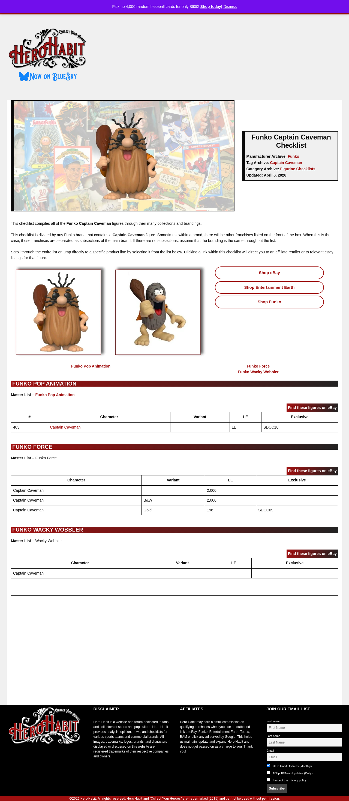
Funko (293, 156)
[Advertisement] (219, 55)
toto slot (12, 758)
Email (270, 750)
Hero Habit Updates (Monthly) (289, 766)
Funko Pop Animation (90, 366)
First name (274, 721)
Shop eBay (269, 272)
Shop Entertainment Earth (269, 287)
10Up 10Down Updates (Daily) (290, 773)
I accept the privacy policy (290, 780)
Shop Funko (269, 301)
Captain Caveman (286, 162)
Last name (273, 736)
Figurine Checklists (297, 169)
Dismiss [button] (230, 6)
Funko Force (258, 366)
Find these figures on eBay (312, 407)
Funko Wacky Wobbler (258, 372)
